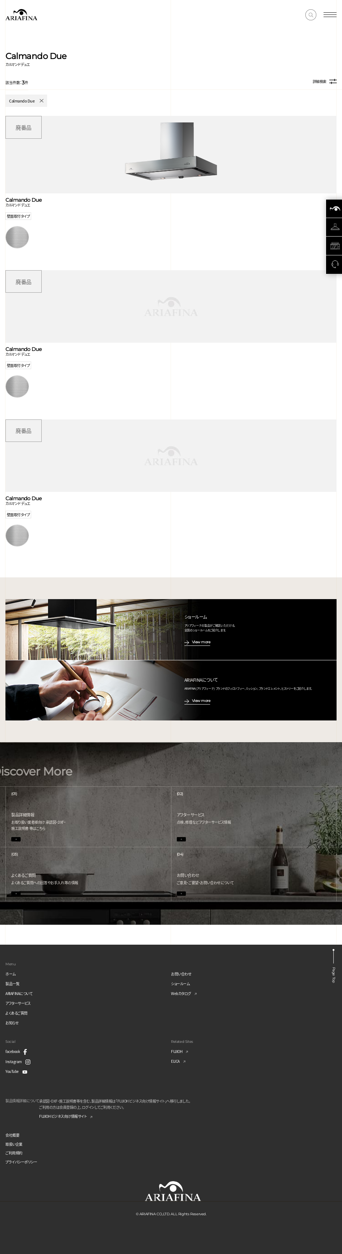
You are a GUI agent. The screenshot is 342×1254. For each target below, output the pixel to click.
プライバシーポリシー (21, 1162)
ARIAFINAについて (18, 993)
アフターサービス (17, 1003)
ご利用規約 (13, 1152)
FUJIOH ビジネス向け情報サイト (63, 1116)
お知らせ (11, 1022)
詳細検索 (325, 82)
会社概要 (12, 1135)
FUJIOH (176, 1051)
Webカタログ (181, 993)
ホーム (10, 974)
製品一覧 (12, 983)
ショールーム (180, 983)
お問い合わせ (181, 974)
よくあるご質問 (16, 1013)
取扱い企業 (13, 1144)
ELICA (175, 1061)
